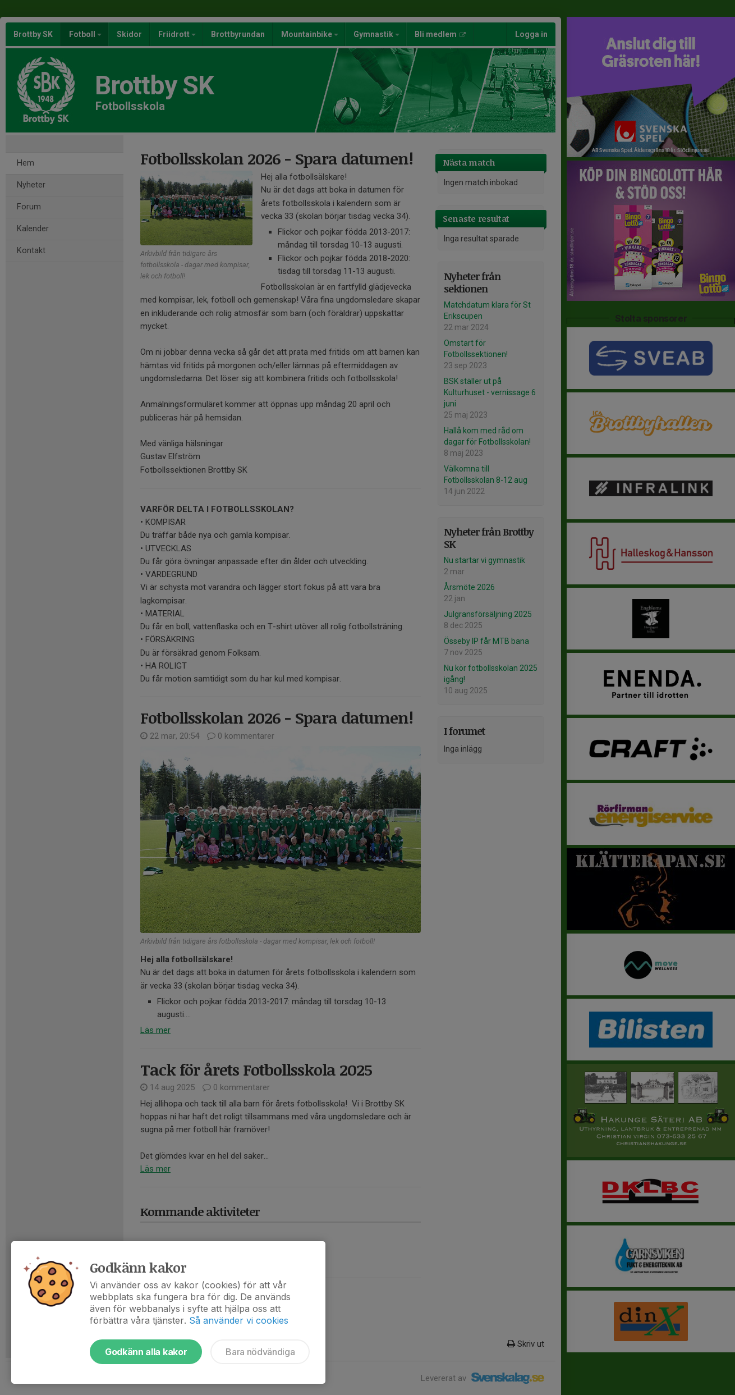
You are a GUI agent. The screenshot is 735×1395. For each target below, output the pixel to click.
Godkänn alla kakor (146, 1351)
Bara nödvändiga (260, 1351)
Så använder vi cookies (238, 1320)
